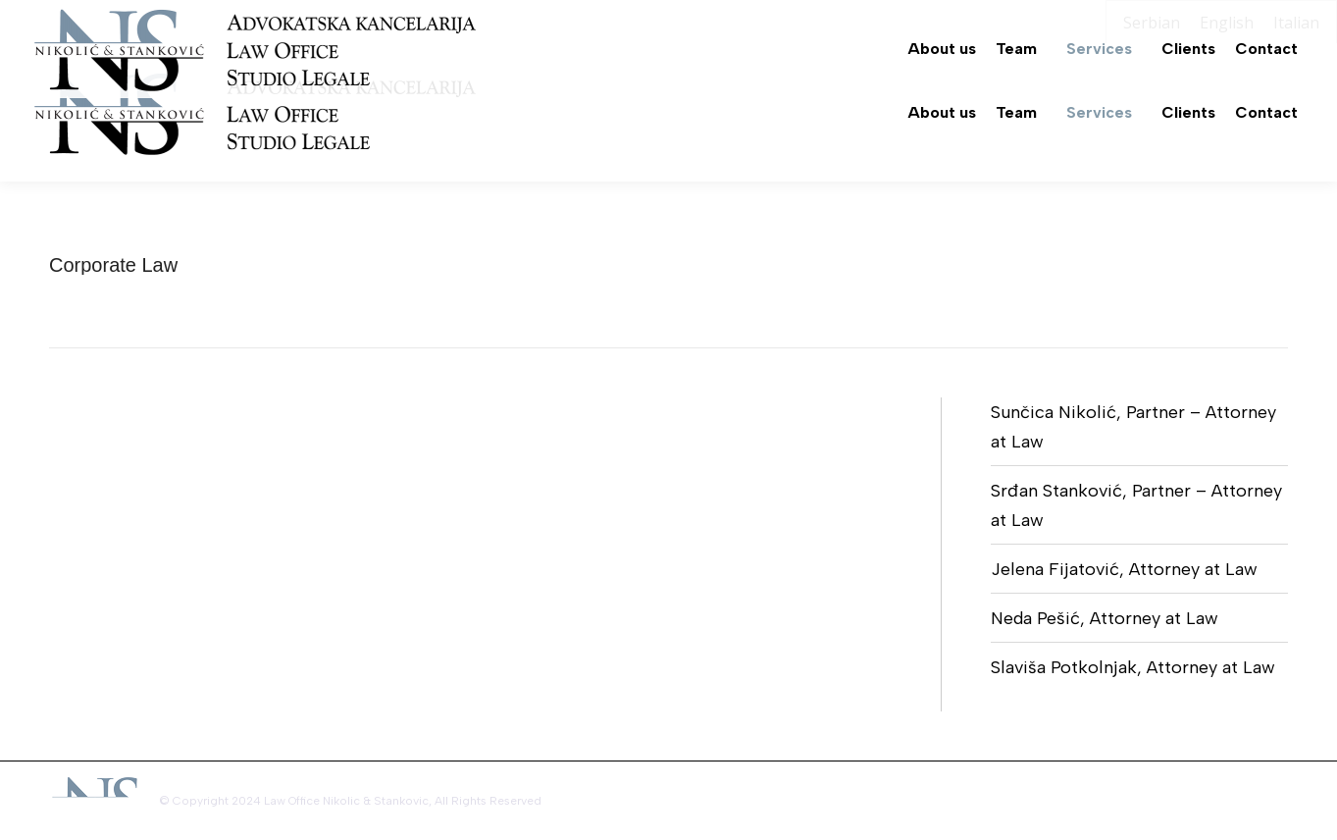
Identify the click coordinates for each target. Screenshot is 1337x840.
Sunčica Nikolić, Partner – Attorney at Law (1133, 426)
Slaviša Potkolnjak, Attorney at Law (1133, 667)
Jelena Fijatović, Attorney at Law (1124, 569)
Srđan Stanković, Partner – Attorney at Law (1136, 505)
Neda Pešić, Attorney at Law (1104, 618)
